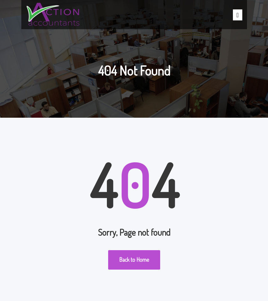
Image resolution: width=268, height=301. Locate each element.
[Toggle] (237, 14)
